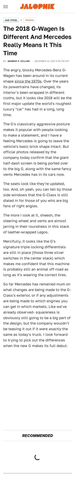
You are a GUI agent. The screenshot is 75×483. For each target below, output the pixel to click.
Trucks (29, 20)
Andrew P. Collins (19, 61)
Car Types (11, 20)
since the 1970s (28, 81)
